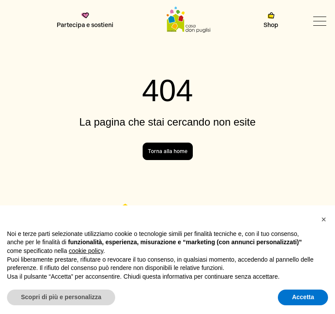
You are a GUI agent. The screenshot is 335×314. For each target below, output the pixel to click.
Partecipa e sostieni (85, 20)
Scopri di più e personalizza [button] (61, 297)
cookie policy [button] (86, 250)
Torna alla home (168, 151)
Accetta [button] (303, 297)
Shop (270, 20)
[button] (324, 219)
